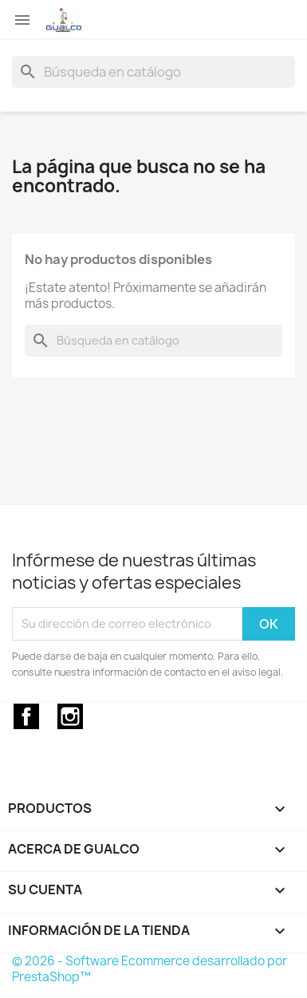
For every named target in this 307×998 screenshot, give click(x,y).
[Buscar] (153, 72)
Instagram (70, 716)
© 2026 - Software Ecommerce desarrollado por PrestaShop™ (149, 969)
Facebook (26, 716)
